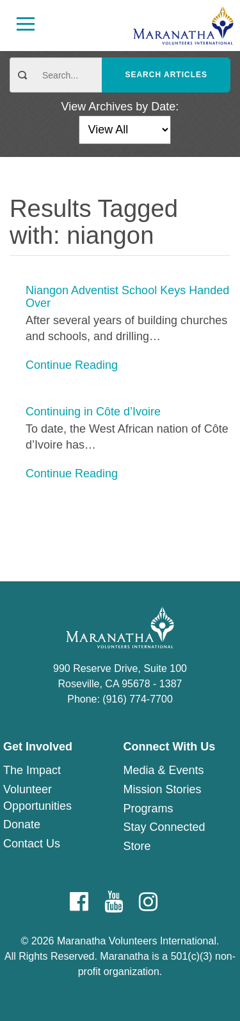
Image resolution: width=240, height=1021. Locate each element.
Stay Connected (164, 827)
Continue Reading (72, 365)
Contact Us (31, 843)
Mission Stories (163, 789)
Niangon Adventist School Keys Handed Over (127, 297)
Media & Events (164, 770)
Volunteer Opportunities (37, 797)
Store (137, 846)
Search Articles (166, 74)
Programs (148, 808)
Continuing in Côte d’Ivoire (93, 412)
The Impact (32, 770)
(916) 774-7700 (137, 699)
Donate (21, 824)
